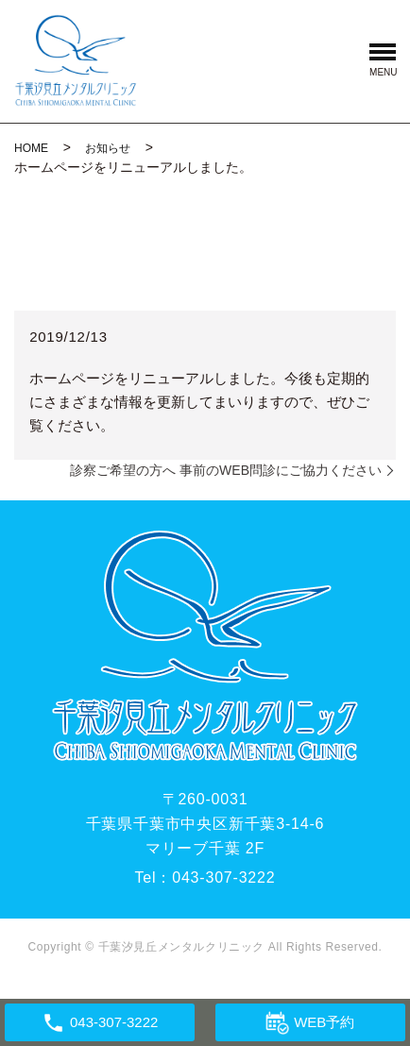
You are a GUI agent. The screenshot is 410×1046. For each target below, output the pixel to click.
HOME (31, 148)
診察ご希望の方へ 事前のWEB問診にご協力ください (226, 470)
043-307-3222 (223, 877)
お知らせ (107, 148)
